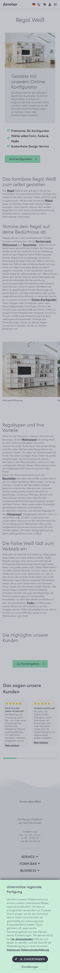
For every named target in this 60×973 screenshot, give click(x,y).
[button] (30, 959)
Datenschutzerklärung (35, 949)
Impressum (13, 949)
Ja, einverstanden (22, 939)
